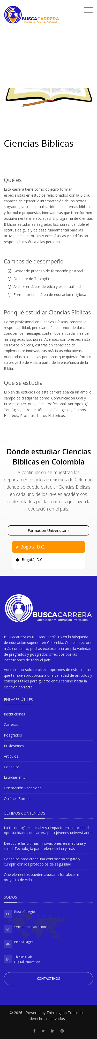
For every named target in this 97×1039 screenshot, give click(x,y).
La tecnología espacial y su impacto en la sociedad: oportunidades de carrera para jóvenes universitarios (48, 830)
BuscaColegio (24, 911)
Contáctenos (48, 978)
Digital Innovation (27, 962)
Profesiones (14, 745)
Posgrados (13, 735)
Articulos (11, 756)
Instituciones (14, 714)
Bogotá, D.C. (32, 559)
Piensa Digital (24, 942)
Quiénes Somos (17, 798)
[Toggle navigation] (87, 10)
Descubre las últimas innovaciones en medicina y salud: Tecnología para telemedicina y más (45, 846)
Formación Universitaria (49, 530)
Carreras (11, 724)
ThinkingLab (23, 957)
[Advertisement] (48, 55)
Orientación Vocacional (23, 787)
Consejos (12, 766)
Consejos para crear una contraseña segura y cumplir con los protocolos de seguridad (42, 861)
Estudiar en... (14, 777)
